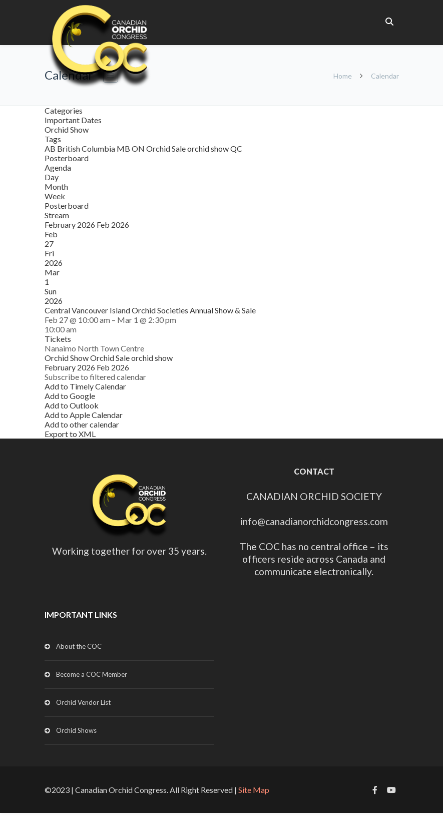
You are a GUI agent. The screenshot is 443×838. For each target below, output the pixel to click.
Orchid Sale (166, 148)
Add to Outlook (72, 405)
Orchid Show (67, 129)
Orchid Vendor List (83, 702)
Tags (53, 139)
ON (139, 148)
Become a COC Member (91, 674)
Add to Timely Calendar (85, 386)
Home (342, 76)
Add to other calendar (82, 424)
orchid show (208, 148)
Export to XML (70, 434)
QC (236, 148)
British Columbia (87, 148)
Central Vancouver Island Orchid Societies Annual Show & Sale (150, 310)
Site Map (253, 789)
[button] (95, 376)
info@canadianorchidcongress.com (314, 521)
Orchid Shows (76, 730)
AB (51, 148)
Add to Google (70, 395)
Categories (64, 110)
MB (124, 148)
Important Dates (73, 120)
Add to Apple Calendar (84, 415)
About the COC (79, 646)
